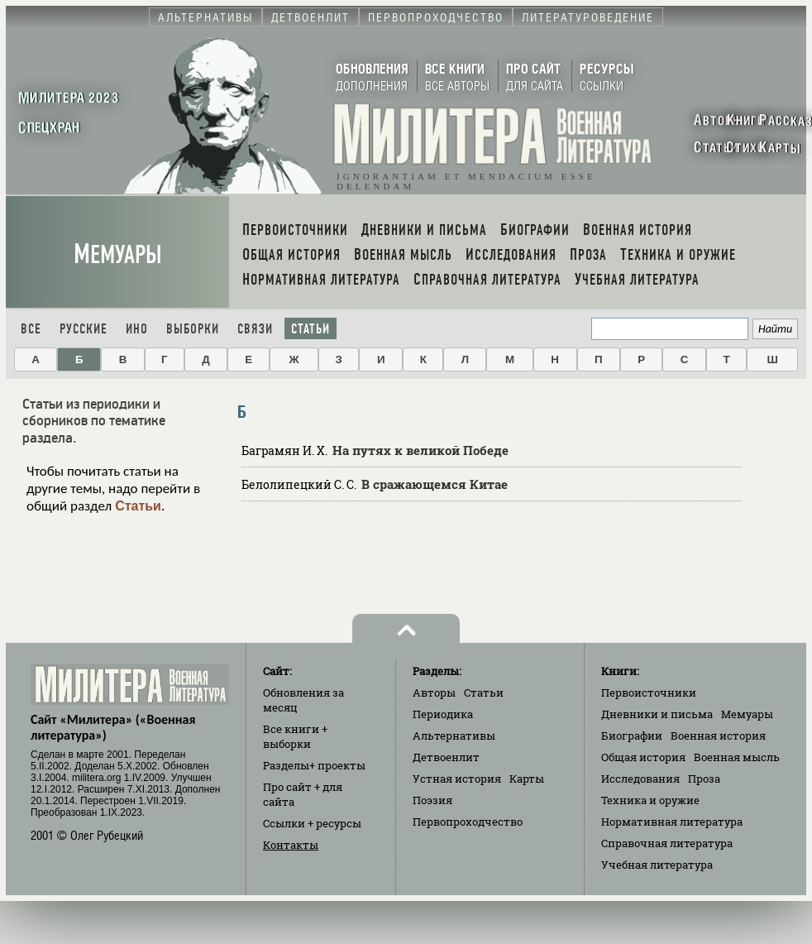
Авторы (434, 692)
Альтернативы (454, 735)
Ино (137, 329)
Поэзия (432, 800)
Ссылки (312, 823)
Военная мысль (737, 757)
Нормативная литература (672, 821)
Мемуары (118, 254)
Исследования (640, 778)
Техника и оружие (650, 800)
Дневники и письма (657, 714)
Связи (255, 329)
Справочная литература (667, 843)
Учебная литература (657, 864)
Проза (704, 778)
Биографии (631, 735)
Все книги (295, 736)
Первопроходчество (468, 821)
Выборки (192, 329)
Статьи (310, 329)
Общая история (643, 757)
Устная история (457, 778)
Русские (83, 329)
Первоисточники (648, 692)
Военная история (718, 735)
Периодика (443, 714)
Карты (526, 778)
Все (31, 329)
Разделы (314, 765)
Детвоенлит (446, 757)
